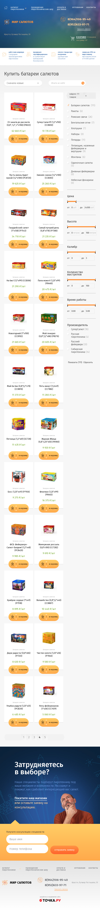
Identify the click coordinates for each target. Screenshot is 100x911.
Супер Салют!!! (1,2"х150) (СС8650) (49, 123)
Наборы (77, 134)
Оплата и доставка (61, 8)
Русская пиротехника (80, 335)
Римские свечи (81, 116)
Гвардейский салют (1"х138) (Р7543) (19, 229)
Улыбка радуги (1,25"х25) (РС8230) (19, 707)
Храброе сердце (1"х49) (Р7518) (18, 601)
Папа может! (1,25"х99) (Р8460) (49, 282)
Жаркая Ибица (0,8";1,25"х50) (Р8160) (48, 440)
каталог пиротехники (17, 8)
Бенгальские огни (82, 122)
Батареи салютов (83, 105)
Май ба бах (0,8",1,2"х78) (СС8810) (18, 387)
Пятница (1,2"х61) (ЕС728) (18, 439)
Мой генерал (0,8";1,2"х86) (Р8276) (49, 334)
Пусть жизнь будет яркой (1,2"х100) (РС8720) (18, 176)
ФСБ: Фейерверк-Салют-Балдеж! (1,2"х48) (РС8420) (19, 547)
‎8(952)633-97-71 (74, 24)
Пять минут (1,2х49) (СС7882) (48, 387)
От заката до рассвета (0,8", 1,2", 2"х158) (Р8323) (19, 123)
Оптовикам (77, 7)
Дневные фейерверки (83, 173)
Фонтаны (78, 157)
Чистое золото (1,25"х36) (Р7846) (49, 654)
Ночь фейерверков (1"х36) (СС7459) (49, 707)
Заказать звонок (84, 29)
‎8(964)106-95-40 (75, 19)
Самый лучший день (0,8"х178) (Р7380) (49, 229)
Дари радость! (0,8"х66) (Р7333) (18, 654)
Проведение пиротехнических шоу (42, 8)
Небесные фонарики (82, 181)
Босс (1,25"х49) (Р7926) (19, 492)
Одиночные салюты (82, 164)
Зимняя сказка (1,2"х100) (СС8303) (49, 176)
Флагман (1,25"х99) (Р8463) (49, 493)
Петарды (78, 139)
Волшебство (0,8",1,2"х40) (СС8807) (48, 601)
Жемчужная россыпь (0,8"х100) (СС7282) (48, 546)
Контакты (91, 7)
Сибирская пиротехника (80, 350)
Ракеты (77, 111)
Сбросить (88, 362)
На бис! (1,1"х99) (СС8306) (19, 280)
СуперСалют (79, 329)
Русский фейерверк (79, 343)
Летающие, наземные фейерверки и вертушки (82, 148)
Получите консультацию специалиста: (25, 832)
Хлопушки (78, 128)
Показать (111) (75, 362)
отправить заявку (64, 849)
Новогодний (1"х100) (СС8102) (18, 334)
